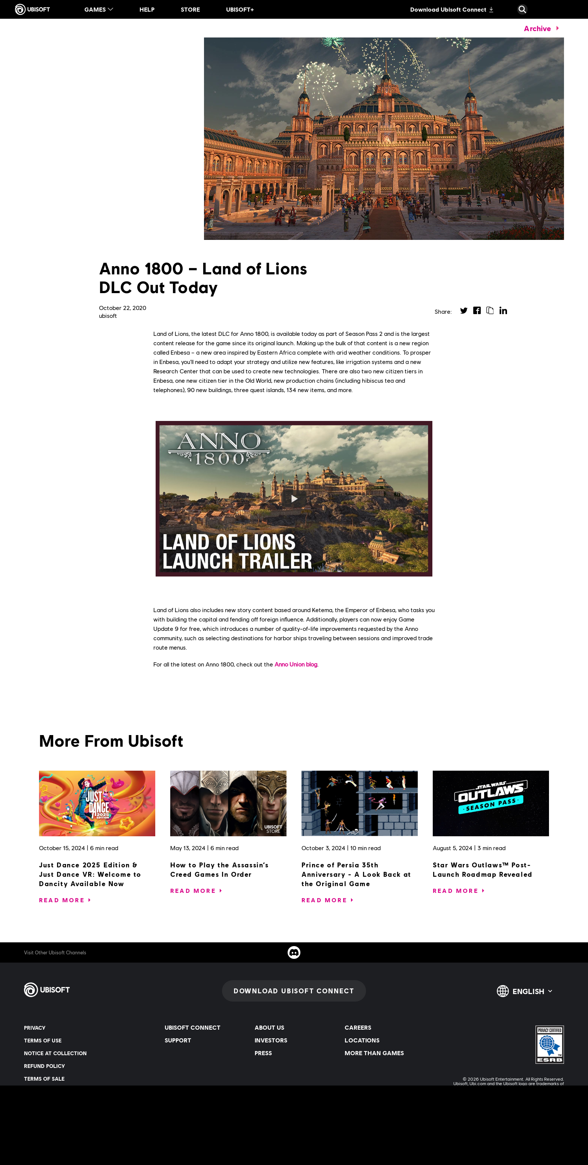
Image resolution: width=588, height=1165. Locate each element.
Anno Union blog (295, 664)
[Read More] (62, 900)
